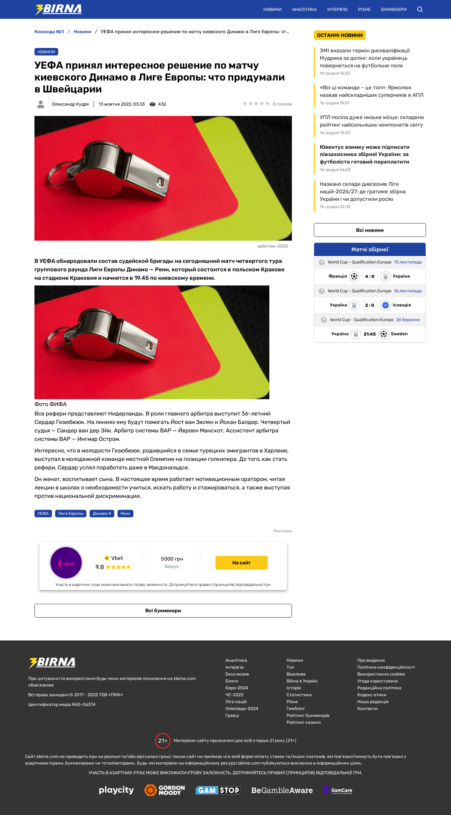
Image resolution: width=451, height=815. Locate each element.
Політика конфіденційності (386, 667)
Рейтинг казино (304, 722)
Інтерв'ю (337, 9)
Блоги (232, 681)
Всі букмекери (163, 611)
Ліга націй (236, 701)
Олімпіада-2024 (242, 708)
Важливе (296, 674)
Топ (290, 667)
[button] (420, 9)
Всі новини (370, 230)
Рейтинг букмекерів (308, 715)
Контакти (367, 708)
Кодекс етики (371, 694)
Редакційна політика (379, 688)
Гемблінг (296, 708)
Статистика (299, 694)
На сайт (241, 563)
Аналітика (304, 9)
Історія (294, 688)
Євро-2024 (237, 688)
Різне (364, 9)
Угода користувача (377, 681)
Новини (272, 9)
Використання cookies (381, 674)
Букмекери (394, 9)
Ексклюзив (237, 674)
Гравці (232, 715)
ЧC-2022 (234, 694)
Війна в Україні (302, 681)
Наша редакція (373, 701)
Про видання (371, 660)
